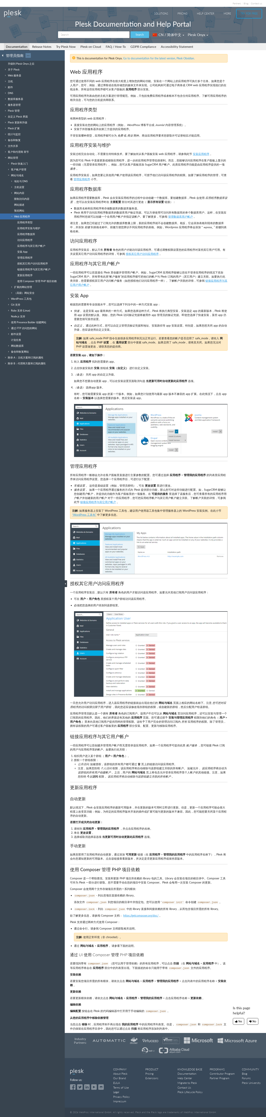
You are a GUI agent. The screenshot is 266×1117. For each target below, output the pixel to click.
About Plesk (120, 1073)
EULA (116, 1082)
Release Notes (41, 46)
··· (28, 55)
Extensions (151, 1078)
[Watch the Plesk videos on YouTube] (94, 1087)
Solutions (161, 13)
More (227, 13)
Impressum (119, 1101)
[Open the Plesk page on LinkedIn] (87, 1087)
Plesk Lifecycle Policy (190, 1092)
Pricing (183, 13)
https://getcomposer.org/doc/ (141, 915)
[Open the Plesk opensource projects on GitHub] (101, 1087)
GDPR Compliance (143, 46)
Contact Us (184, 1087)
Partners (237, 3)
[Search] (93, 34)
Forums (246, 1078)
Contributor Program (222, 1073)
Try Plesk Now (66, 46)
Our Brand (119, 1078)
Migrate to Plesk (187, 1082)
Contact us (256, 3)
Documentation (16, 46)
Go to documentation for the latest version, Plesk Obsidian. (159, 58)
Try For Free (249, 13)
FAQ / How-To (116, 46)
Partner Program (219, 1078)
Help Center (205, 13)
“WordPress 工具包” (84, 514)
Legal (116, 1092)
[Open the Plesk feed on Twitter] (80, 1087)
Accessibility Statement (177, 46)
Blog (246, 3)
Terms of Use (121, 1087)
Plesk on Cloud (90, 46)
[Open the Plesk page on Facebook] (73, 1087)
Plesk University (251, 1082)
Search (140, 34)
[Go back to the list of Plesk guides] (3, 55)
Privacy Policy (121, 1096)
